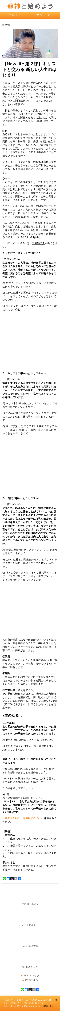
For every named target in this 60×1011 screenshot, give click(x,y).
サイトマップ (31, 975)
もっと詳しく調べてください (25, 1006)
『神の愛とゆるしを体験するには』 (22, 818)
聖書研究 (6, 24)
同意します (48, 1006)
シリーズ (45, 15)
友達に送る (31, 980)
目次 (14, 15)
